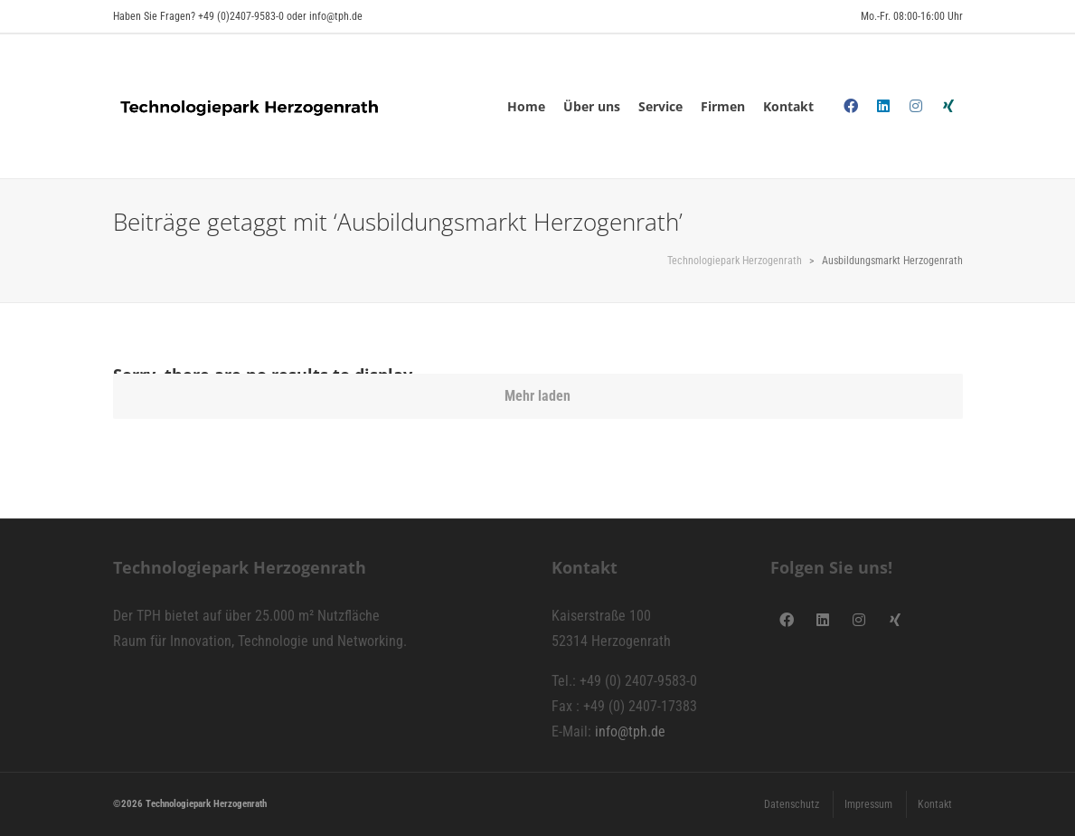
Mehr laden (537, 395)
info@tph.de (630, 731)
